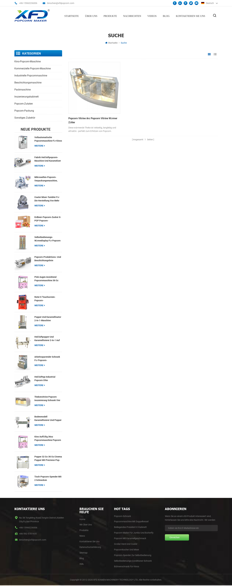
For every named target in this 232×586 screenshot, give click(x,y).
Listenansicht (215, 54)
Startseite (71, 15)
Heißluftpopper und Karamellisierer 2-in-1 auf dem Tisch (47, 338)
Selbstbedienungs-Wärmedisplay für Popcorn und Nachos (47, 238)
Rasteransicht (209, 54)
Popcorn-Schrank (122, 516)
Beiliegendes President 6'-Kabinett (130, 527)
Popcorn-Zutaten (23, 103)
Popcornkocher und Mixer (126, 549)
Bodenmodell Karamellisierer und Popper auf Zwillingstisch (47, 418)
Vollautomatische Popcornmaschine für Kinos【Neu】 (48, 138)
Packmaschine (22, 89)
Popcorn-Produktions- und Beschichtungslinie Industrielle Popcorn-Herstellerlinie (47, 258)
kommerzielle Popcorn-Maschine (32, 68)
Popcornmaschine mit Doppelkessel (131, 521)
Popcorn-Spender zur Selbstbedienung (132, 555)
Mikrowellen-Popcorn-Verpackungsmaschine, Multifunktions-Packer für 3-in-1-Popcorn (47, 178)
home (82, 519)
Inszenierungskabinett (26, 96)
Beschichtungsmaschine (27, 82)
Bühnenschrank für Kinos (126, 566)
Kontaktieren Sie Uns (89, 541)
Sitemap (83, 552)
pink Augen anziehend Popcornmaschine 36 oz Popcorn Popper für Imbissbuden (46, 278)
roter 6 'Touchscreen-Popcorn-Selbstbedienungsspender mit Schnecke (47, 298)
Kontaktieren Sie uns (190, 15)
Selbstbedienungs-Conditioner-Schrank (133, 560)
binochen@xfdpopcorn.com (60, 3)
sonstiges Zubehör (24, 117)
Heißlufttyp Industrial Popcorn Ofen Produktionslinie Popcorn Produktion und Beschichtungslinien (47, 378)
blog (81, 558)
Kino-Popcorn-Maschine (27, 61)
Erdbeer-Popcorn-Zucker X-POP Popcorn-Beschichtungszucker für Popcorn (47, 218)
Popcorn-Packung (24, 110)
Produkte (110, 15)
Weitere (39, 145)
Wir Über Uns (85, 524)
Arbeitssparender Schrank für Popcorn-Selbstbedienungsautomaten (48, 358)
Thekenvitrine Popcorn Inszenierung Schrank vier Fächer (47, 398)
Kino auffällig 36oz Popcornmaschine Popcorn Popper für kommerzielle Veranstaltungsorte (47, 438)
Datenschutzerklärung (90, 547)
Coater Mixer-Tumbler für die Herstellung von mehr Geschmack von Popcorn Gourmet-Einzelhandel (46, 198)
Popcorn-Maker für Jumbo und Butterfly (133, 532)
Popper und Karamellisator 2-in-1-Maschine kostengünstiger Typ (47, 318)
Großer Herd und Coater (125, 544)
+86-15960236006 (28, 3)
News (82, 535)
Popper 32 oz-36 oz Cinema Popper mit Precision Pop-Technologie (48, 458)
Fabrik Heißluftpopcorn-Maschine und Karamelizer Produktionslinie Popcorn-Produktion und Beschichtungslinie (47, 158)
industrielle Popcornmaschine (30, 75)
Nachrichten (132, 15)
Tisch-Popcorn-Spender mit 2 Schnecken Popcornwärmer (47, 478)
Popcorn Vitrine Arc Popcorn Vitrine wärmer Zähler (88, 114)
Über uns (91, 15)
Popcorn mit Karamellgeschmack (130, 538)
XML (81, 564)
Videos (152, 15)
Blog (166, 15)
